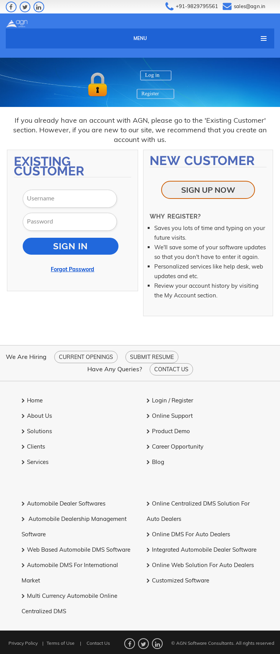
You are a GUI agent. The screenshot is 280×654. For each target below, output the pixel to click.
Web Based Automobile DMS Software (76, 549)
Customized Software (178, 580)
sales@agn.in (249, 6)
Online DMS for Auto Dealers (188, 534)
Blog (155, 461)
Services (35, 461)
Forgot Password (72, 269)
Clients (33, 446)
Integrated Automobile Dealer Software (202, 549)
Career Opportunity (175, 446)
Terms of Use (61, 643)
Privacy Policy (23, 643)
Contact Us (171, 369)
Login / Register (170, 400)
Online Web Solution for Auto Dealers (200, 565)
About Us (37, 415)
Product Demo (168, 431)
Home (32, 400)
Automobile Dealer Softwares (63, 503)
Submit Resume (152, 357)
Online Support (170, 415)
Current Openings (86, 357)
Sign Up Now (208, 190)
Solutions (37, 431)
